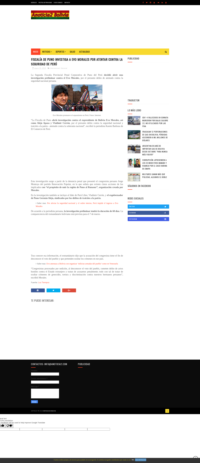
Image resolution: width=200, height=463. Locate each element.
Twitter (149, 207)
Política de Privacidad (45, 2)
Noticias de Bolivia (49, 411)
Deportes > (61, 51)
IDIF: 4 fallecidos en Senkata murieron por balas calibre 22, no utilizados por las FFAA (155, 122)
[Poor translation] (9, 426)
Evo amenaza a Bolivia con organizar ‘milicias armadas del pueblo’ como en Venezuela (82, 264)
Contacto (67, 2)
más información (140, 460)
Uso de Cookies (58, 2)
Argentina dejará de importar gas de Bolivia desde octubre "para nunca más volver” (154, 150)
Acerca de (34, 2)
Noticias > (47, 51)
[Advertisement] (122, 27)
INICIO (35, 51)
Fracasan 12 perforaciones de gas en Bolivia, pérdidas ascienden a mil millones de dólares (155, 136)
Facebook (149, 213)
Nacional (64, 68)
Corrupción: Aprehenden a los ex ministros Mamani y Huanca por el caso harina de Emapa (154, 164)
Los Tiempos (43, 282)
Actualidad (84, 51)
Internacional (55, 68)
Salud (72, 51)
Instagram (149, 219)
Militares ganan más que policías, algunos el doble (154, 175)
